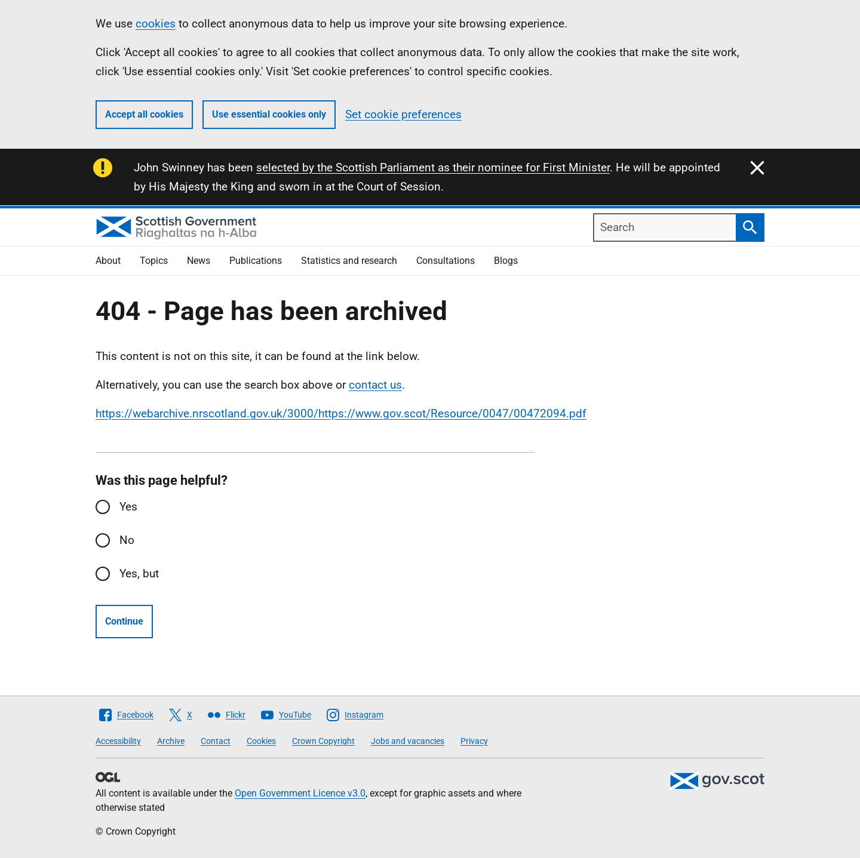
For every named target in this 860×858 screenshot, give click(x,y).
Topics (154, 260)
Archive (171, 741)
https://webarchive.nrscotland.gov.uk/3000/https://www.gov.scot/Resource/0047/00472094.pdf (341, 413)
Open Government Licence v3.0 (300, 793)
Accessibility (118, 741)
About (108, 260)
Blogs (506, 260)
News (198, 260)
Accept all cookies (144, 114)
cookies (156, 23)
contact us (375, 385)
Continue (124, 621)
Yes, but (139, 573)
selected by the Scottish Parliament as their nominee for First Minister (433, 167)
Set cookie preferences (403, 114)
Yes (128, 506)
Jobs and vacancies (407, 741)
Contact (216, 741)
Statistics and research (349, 260)
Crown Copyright (323, 741)
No (126, 540)
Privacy (474, 741)
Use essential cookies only (269, 114)
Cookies (261, 741)
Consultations (445, 260)
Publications (255, 260)
